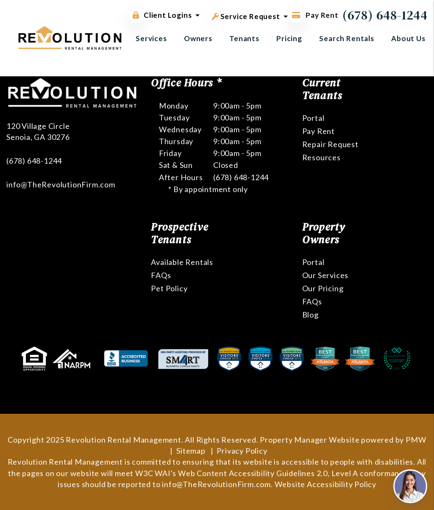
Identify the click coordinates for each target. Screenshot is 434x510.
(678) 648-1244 (385, 15)
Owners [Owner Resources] (198, 38)
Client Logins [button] (160, 15)
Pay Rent (318, 131)
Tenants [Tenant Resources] (244, 38)
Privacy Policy (242, 450)
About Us (408, 38)
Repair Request (330, 144)
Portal (313, 118)
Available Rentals (182, 262)
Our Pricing (323, 288)
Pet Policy (169, 288)
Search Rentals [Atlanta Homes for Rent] (346, 38)
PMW (416, 439)
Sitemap (191, 450)
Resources (321, 157)
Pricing (289, 38)
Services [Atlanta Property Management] (151, 38)
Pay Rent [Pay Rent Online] (314, 15)
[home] (70, 37)
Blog (310, 314)
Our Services (325, 275)
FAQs (161, 275)
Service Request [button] (245, 15)
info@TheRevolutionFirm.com (60, 184)
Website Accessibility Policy (325, 484)
